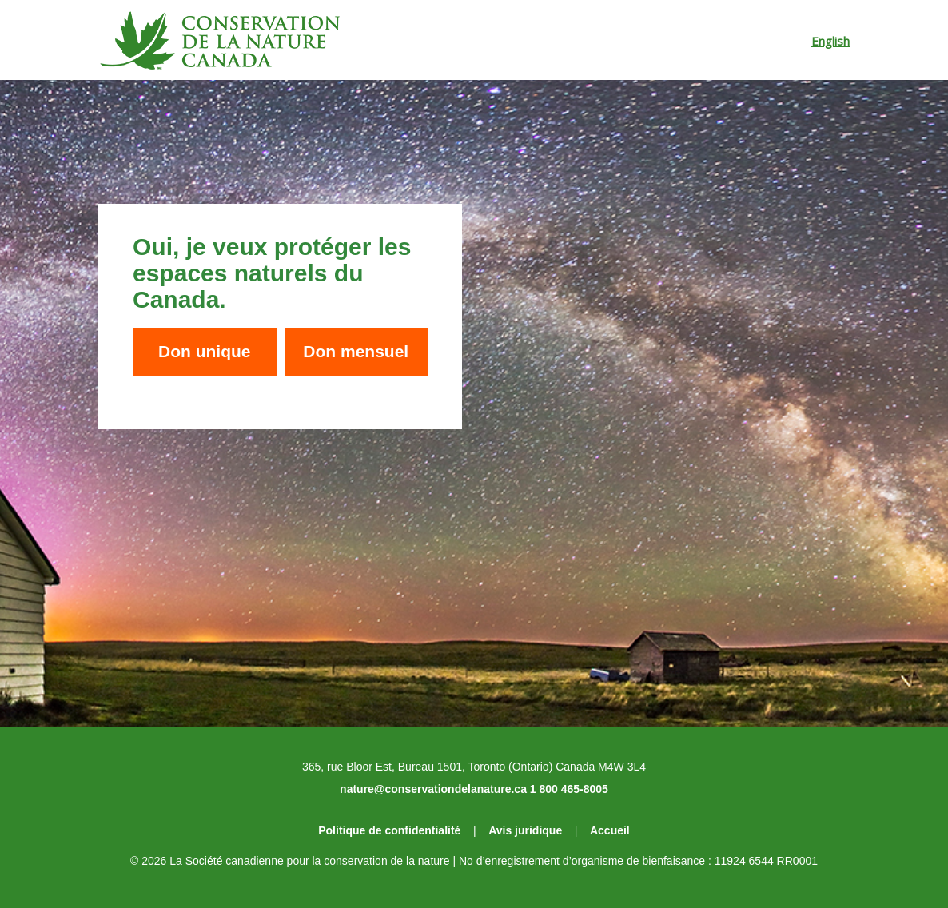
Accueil (610, 830)
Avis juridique (525, 830)
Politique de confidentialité (389, 830)
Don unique (204, 351)
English (830, 41)
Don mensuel (355, 351)
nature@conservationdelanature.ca (433, 789)
